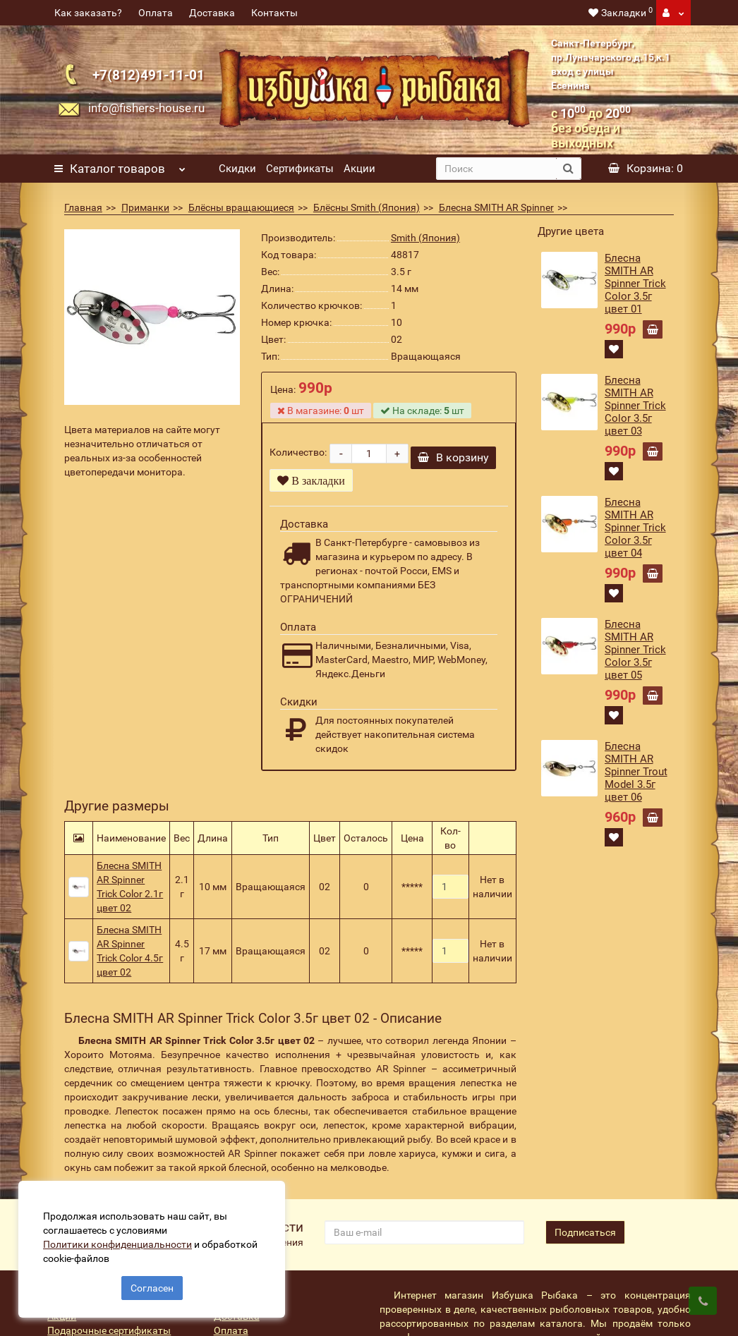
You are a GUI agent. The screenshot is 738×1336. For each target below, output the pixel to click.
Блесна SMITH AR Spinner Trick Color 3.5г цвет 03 (635, 405)
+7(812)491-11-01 (148, 75)
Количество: (298, 455)
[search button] (568, 168)
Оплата (155, 12)
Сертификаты (300, 168)
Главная (83, 207)
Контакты (274, 12)
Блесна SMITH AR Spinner (496, 207)
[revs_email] (425, 1237)
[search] (496, 168)
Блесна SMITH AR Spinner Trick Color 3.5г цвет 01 (635, 283)
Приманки (145, 207)
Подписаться (585, 1237)
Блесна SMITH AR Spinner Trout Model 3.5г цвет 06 (636, 771)
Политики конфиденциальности (120, 1241)
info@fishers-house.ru (146, 108)
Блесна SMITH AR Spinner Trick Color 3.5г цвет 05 (635, 649)
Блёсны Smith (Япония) (366, 207)
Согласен (152, 1285)
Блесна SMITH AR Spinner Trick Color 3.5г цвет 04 (635, 527)
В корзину (453, 462)
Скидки (237, 168)
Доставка (212, 12)
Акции (359, 168)
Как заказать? (88, 12)
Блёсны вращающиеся (241, 207)
